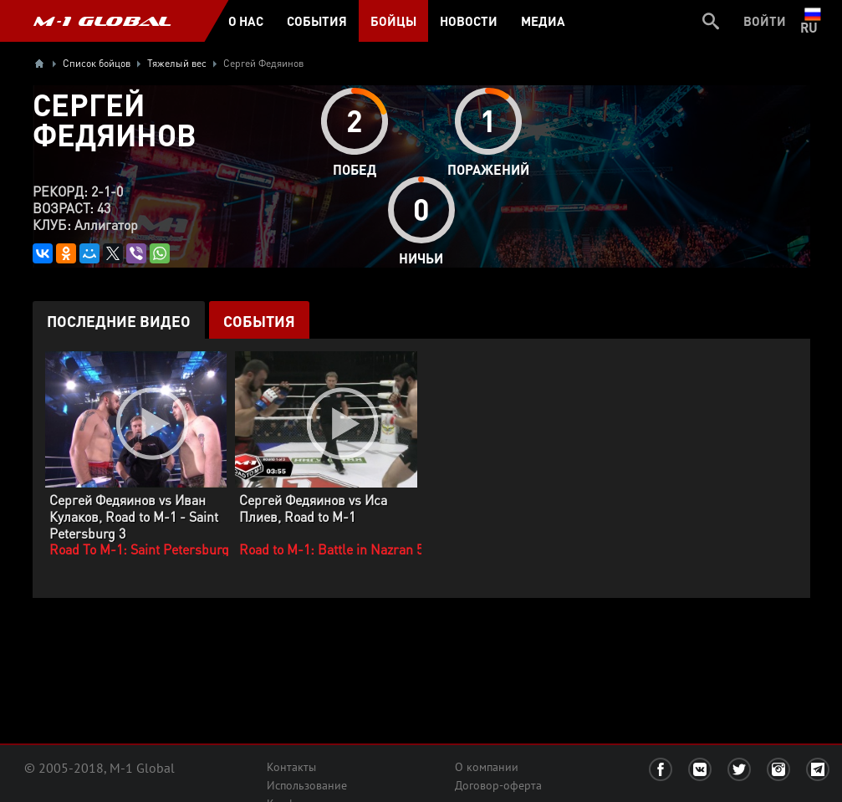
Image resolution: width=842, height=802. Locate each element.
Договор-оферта (498, 785)
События (259, 320)
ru (812, 21)
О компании (486, 766)
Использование (307, 785)
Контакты (291, 766)
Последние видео (119, 320)
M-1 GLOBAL (102, 21)
